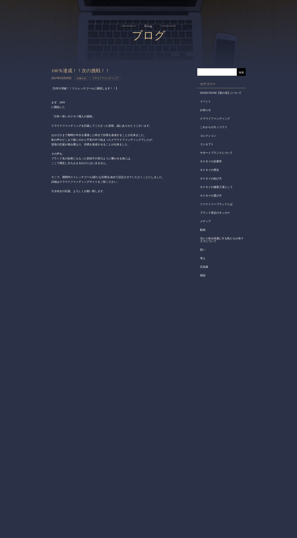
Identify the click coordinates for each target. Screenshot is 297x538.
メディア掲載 (21, 122)
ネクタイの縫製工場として (216, 187)
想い (202, 249)
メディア (205, 221)
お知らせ (205, 110)
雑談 (202, 275)
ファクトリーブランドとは (216, 204)
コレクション (208, 135)
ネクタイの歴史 (209, 170)
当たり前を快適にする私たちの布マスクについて (222, 240)
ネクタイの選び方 (211, 195)
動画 (202, 229)
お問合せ (21, 137)
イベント (205, 101)
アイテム (21, 63)
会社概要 (21, 92)
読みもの (21, 48)
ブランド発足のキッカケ (215, 212)
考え (202, 258)
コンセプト (21, 33)
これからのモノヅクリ (213, 127)
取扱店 (21, 78)
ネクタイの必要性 (211, 161)
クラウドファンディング (215, 118)
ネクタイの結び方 (211, 178)
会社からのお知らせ (21, 107)
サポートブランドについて (216, 152)
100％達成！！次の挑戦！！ (83, 70)
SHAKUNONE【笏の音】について (220, 92)
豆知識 (204, 266)
